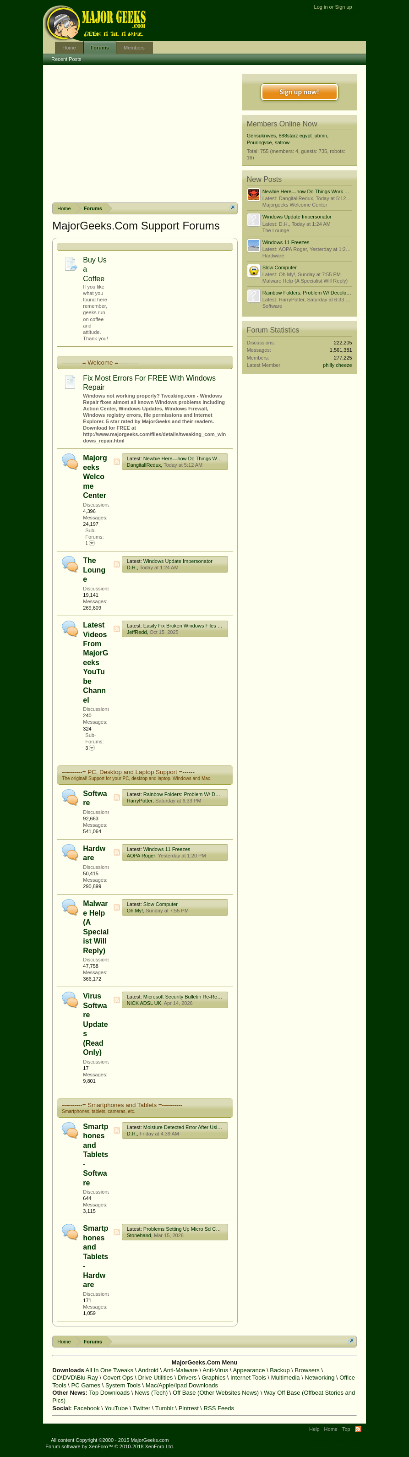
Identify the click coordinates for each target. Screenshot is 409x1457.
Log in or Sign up (333, 7)
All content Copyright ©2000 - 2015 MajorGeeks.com (110, 1440)
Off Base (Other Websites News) (216, 1392)
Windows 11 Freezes (167, 849)
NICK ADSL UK (144, 1003)
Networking (319, 1377)
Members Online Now (282, 124)
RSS (117, 461)
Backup (279, 1370)
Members (134, 47)
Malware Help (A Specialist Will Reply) (305, 281)
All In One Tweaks (110, 1370)
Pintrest (189, 1408)
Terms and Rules (309, 1440)
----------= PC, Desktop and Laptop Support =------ (128, 772)
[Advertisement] (145, 134)
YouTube (116, 1408)
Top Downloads (109, 1392)
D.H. (132, 567)
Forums (100, 47)
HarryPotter (140, 800)
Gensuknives (261, 135)
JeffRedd (137, 632)
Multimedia (285, 1377)
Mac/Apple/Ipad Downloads (182, 1385)
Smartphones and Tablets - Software (95, 1155)
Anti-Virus (215, 1370)
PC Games (86, 1385)
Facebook (87, 1408)
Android (148, 1370)
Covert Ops (118, 1377)
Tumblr (164, 1408)
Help (314, 1429)
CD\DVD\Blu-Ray (75, 1377)
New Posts (264, 179)
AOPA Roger (141, 855)
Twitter (141, 1408)
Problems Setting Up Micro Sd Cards (184, 1229)
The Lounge (94, 570)
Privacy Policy (347, 1440)
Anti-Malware (180, 1370)
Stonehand (139, 1235)
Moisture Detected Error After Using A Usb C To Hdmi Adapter (212, 1127)
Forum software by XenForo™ (109, 1446)
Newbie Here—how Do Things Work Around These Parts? (208, 458)
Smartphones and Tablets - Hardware (95, 1256)
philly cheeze (337, 365)
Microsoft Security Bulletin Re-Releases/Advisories (199, 996)
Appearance (249, 1370)
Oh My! (135, 910)
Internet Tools (248, 1377)
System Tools (123, 1385)
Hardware (273, 255)
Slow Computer (160, 904)
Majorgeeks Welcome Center (95, 476)
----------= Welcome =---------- (100, 362)
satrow (282, 142)
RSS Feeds (219, 1408)
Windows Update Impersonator (178, 561)
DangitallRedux (144, 465)
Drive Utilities (155, 1377)
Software (272, 306)
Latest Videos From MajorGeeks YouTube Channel (95, 662)
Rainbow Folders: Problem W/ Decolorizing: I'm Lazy (202, 794)
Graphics (213, 1377)
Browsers (307, 1370)
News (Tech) (151, 1392)
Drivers (187, 1377)
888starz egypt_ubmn (302, 135)
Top (346, 1429)
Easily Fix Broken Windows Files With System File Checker (209, 625)
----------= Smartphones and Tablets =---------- (122, 1105)
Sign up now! (299, 91)
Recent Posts (66, 59)
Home (69, 47)
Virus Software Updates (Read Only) (95, 1024)
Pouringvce (259, 142)
